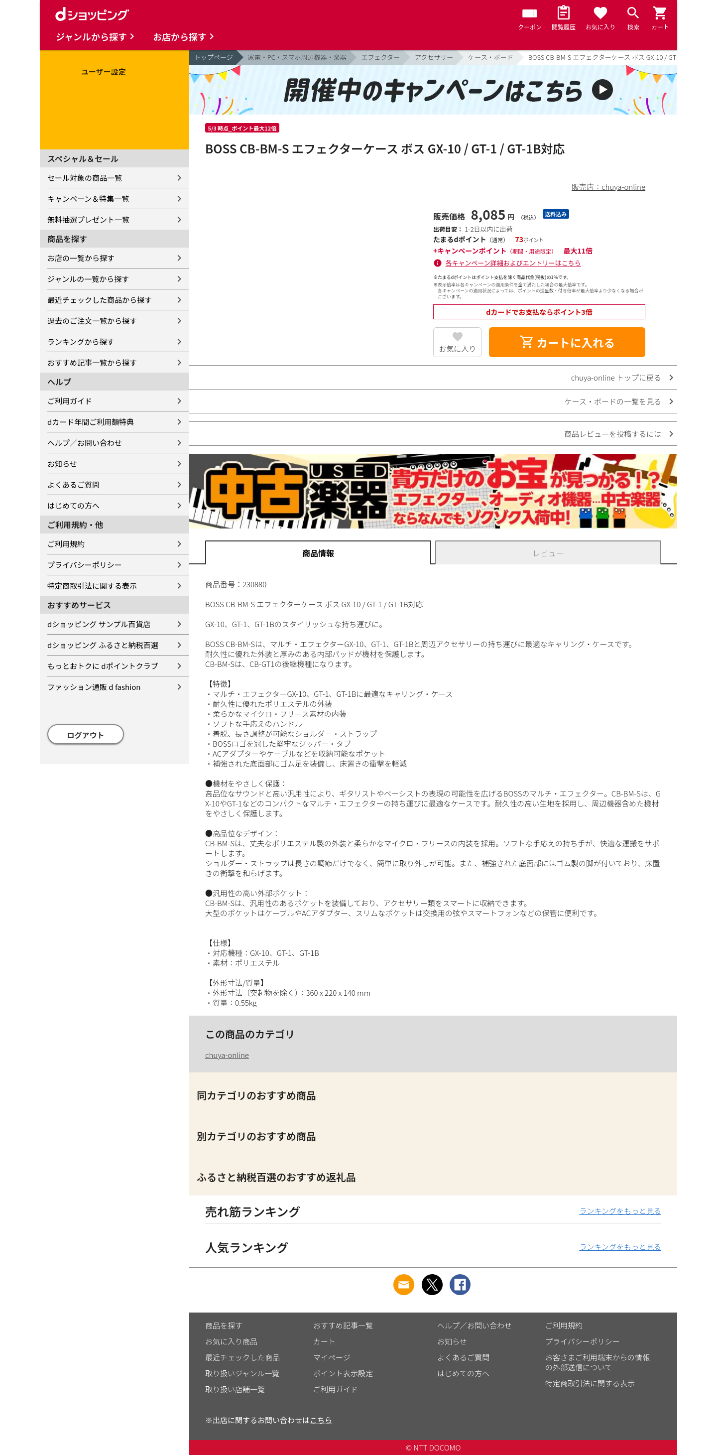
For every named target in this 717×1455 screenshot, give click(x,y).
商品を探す (223, 1325)
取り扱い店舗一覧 (235, 1389)
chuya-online (227, 1055)
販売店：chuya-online (608, 186)
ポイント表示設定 (343, 1373)
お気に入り (457, 348)
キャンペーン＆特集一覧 (88, 198)
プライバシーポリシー (84, 564)
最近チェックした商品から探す (99, 299)
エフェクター (380, 57)
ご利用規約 (66, 543)
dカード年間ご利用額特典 (90, 421)
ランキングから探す (81, 341)
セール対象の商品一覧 (84, 177)
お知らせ (62, 463)
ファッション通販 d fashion (93, 686)
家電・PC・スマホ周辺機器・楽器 (297, 57)
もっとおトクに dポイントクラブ (102, 666)
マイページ (332, 1357)
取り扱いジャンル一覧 (242, 1373)
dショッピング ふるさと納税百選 (102, 645)
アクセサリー (434, 57)
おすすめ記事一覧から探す (92, 362)
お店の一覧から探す (81, 258)
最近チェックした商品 (242, 1357)
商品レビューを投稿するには (612, 433)
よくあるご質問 (73, 484)
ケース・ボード (490, 57)
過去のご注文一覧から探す (92, 320)
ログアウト (86, 735)
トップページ (213, 57)
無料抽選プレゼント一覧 (88, 219)
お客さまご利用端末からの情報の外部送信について (597, 1362)
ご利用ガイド (69, 401)
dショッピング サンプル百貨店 (98, 624)
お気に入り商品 (231, 1341)
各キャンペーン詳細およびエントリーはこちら (513, 262)
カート (324, 1341)
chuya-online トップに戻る (616, 377)
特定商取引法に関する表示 (92, 585)
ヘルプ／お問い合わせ (84, 442)
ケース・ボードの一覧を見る (613, 401)
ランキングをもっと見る (620, 1210)
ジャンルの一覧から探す (88, 278)
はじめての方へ (73, 505)
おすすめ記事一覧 (343, 1325)
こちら (321, 1420)
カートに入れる (567, 342)
